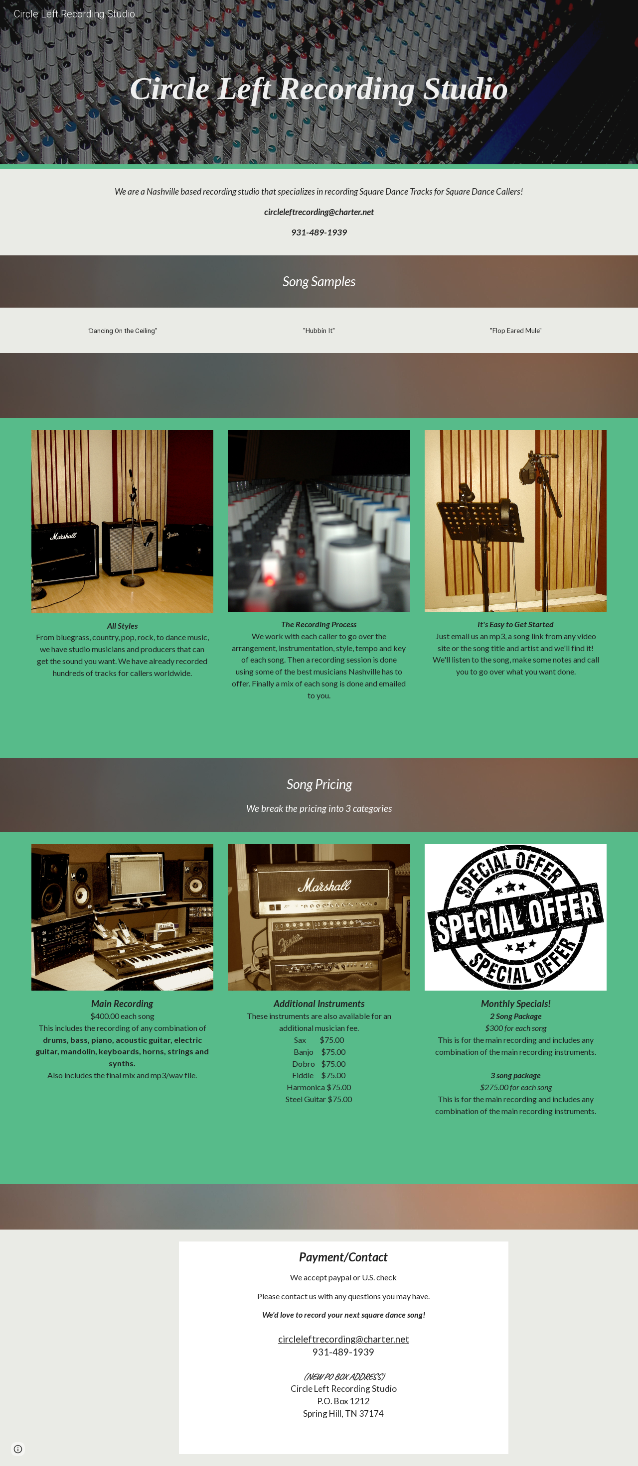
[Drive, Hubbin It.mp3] (319, 385)
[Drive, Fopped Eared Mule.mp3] (516, 385)
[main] (319, 85)
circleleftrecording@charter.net (343, 1339)
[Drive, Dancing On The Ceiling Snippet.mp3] (122, 385)
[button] (18, 1449)
